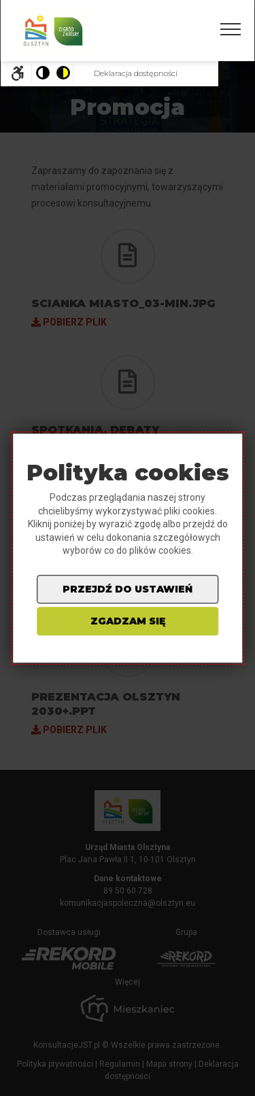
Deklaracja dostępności (135, 73)
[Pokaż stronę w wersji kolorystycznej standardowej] (42, 74)
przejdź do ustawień (127, 589)
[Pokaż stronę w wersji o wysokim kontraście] (62, 74)
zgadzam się (127, 621)
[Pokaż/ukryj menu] (230, 29)
